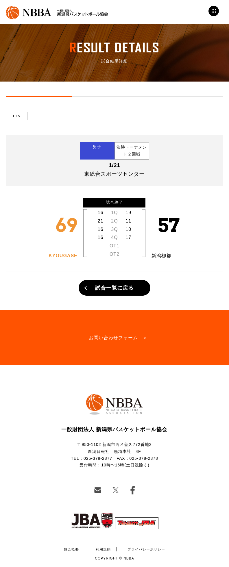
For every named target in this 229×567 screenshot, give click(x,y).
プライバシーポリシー (146, 549)
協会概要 (71, 549)
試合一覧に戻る (114, 288)
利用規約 (103, 549)
